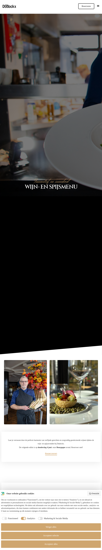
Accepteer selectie (51, 535)
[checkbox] (9, 518)
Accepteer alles (51, 544)
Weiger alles (51, 527)
